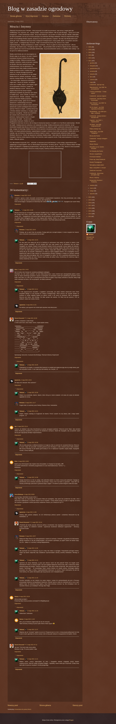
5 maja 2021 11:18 (32, 578)
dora (16, 269)
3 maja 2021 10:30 (32, 442)
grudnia (92, 63)
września (92, 71)
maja (91, 82)
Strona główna (16, 16)
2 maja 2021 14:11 (32, 289)
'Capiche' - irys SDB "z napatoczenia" (96, 120)
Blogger (71, 720)
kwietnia (92, 185)
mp (15, 426)
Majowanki (93, 141)
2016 (90, 208)
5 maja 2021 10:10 (36, 522)
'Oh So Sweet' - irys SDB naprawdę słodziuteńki (97, 108)
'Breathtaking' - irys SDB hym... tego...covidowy (98, 112)
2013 (90, 216)
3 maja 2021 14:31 (32, 411)
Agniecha (22, 305)
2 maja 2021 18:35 (32, 318)
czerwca (92, 79)
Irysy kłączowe (32, 16)
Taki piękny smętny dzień (97, 165)
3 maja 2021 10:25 (32, 365)
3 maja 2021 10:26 (32, 392)
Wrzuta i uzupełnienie (96, 154)
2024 (90, 52)
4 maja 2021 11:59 (31, 512)
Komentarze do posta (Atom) (23, 709)
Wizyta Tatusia (94, 144)
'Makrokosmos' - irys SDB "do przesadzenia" (98, 88)
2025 (90, 49)
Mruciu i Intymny (94, 177)
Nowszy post (13, 705)
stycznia (92, 193)
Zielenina (56, 16)
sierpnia (92, 74)
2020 (90, 197)
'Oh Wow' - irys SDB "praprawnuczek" (95, 125)
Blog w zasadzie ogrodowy (40, 8)
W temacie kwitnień (95, 156)
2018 (90, 202)
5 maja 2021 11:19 (32, 611)
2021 (90, 60)
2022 (90, 58)
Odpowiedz (18, 204)
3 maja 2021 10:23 (32, 240)
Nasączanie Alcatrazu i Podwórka (96, 181)
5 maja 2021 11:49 (29, 619)
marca (92, 188)
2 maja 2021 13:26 (28, 210)
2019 (90, 200)
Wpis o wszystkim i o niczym (98, 167)
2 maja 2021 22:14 (22, 426)
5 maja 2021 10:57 (30, 536)
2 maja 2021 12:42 (25, 195)
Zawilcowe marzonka (96, 170)
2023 (90, 55)
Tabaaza (17, 210)
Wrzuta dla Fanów (95, 136)
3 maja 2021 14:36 (32, 477)
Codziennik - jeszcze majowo (98, 96)
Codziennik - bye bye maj (97, 84)
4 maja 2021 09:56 (29, 494)
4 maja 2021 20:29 (24, 596)
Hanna (16, 596)
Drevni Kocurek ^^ (20, 318)
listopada (92, 66)
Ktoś (16, 461)
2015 (90, 211)
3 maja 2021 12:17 (30, 402)
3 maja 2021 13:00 (23, 461)
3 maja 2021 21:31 (31, 305)
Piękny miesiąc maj (95, 129)
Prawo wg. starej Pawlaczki (97, 159)
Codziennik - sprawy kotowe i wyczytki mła (98, 116)
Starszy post (77, 705)
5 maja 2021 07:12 (32, 644)
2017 (90, 205)
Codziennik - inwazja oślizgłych (98, 138)
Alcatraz (45, 16)
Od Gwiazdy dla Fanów (96, 151)
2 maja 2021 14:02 (23, 269)
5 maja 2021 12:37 (32, 629)
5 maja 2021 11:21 (32, 659)
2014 (90, 213)
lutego (92, 191)
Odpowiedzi (20, 226)
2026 (90, 47)
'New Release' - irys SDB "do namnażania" (98, 103)
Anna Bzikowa (19, 494)
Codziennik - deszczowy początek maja (96, 174)
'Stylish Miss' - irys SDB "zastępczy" (96, 132)
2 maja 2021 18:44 (30, 229)
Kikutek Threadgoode (96, 162)
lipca (91, 76)
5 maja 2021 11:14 (32, 560)
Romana (17, 195)
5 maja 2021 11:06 (32, 548)
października (93, 68)
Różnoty (67, 16)
